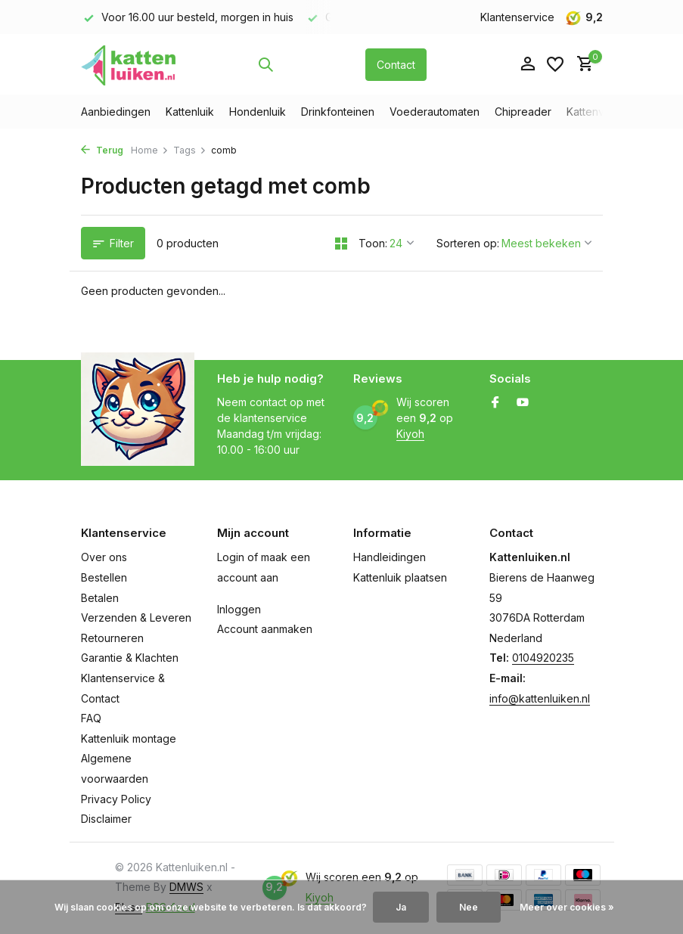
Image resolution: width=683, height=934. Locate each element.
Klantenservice (517, 17)
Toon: (373, 243)
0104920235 (543, 657)
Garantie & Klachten (130, 657)
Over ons (104, 557)
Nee (468, 907)
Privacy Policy (116, 799)
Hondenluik (257, 111)
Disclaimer (106, 818)
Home (150, 150)
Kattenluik (190, 111)
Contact (396, 64)
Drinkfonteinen (337, 111)
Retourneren (112, 637)
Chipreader (523, 111)
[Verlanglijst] (555, 64)
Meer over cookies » (567, 907)
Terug (102, 150)
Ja (401, 907)
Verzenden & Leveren (136, 617)
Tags (189, 150)
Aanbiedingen (116, 111)
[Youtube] (523, 403)
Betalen (100, 597)
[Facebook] (495, 403)
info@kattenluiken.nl (539, 698)
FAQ (91, 718)
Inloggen (239, 609)
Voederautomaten (435, 111)
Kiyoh (410, 433)
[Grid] (341, 243)
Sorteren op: (467, 243)
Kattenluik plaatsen (400, 577)
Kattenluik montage (128, 738)
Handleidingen (389, 557)
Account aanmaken (264, 628)
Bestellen (104, 577)
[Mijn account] (527, 64)
